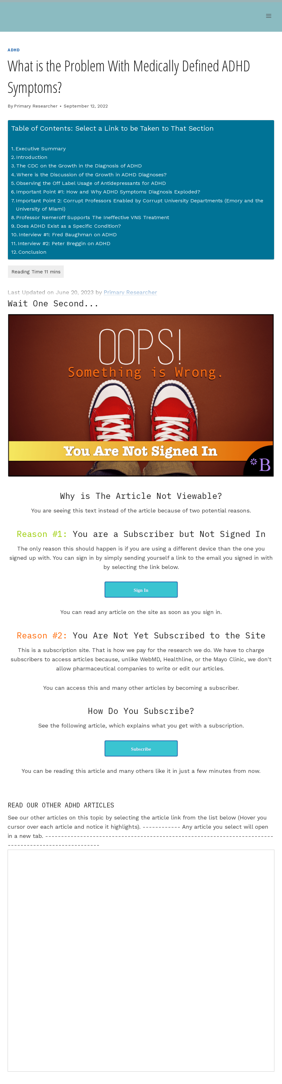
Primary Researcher (35, 105)
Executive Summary (41, 149)
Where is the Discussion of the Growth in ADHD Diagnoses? (91, 175)
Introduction (31, 157)
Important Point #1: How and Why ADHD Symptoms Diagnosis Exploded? (108, 192)
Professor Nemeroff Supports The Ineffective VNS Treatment (92, 217)
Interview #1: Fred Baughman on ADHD (68, 235)
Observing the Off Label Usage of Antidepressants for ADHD (91, 183)
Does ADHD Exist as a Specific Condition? (68, 226)
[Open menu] (268, 16)
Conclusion (32, 252)
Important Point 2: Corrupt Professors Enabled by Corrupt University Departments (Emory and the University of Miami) (139, 205)
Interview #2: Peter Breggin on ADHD (64, 243)
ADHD (14, 50)
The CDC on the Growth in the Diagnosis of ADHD (79, 166)
